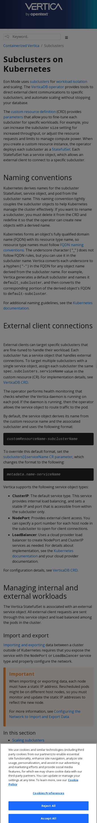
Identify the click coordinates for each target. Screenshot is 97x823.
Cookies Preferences (48, 795)
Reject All (48, 808)
